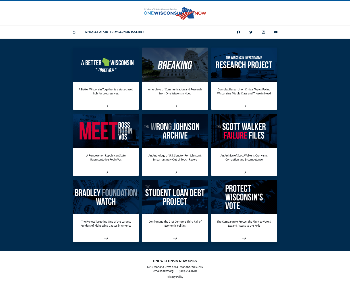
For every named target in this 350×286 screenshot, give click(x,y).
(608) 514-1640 (188, 271)
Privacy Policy (175, 277)
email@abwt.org (163, 271)
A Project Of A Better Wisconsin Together (114, 32)
